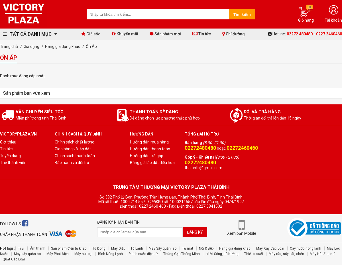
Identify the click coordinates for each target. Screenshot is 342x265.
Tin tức (201, 33)
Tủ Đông (98, 248)
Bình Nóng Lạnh (110, 254)
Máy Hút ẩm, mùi (323, 254)
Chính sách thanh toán (75, 155)
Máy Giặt (118, 248)
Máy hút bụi (83, 254)
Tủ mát (187, 248)
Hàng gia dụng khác (235, 248)
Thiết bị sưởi (253, 254)
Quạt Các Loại (14, 259)
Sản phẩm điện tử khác (69, 248)
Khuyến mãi (125, 33)
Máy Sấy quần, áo (162, 248)
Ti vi (21, 248)
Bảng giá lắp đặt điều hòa (152, 162)
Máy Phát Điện (57, 254)
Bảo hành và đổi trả (72, 162)
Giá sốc (90, 33)
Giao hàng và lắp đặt (73, 149)
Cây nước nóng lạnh (305, 248)
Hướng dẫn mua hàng (149, 142)
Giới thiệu (8, 142)
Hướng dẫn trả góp (146, 155)
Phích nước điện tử (143, 254)
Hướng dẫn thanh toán (150, 149)
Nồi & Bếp (206, 248)
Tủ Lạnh (137, 248)
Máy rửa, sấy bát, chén (286, 254)
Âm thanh (37, 248)
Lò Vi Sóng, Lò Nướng (222, 254)
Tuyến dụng (10, 155)
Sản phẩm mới (165, 33)
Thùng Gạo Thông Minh (181, 254)
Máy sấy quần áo (27, 254)
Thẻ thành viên (13, 162)
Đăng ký (195, 232)
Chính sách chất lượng (74, 142)
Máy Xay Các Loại (270, 248)
